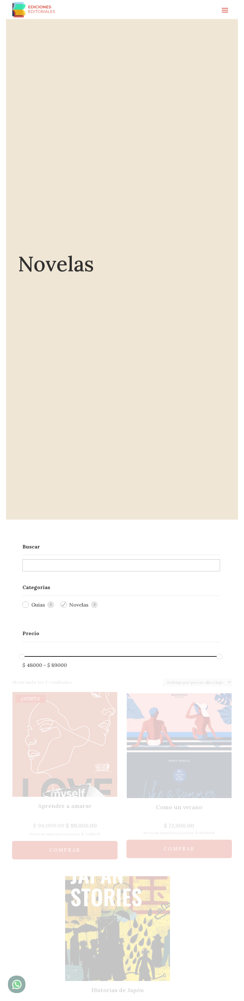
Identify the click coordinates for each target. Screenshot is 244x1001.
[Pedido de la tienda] (197, 683)
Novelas (75, 605)
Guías (34, 605)
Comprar (64, 850)
